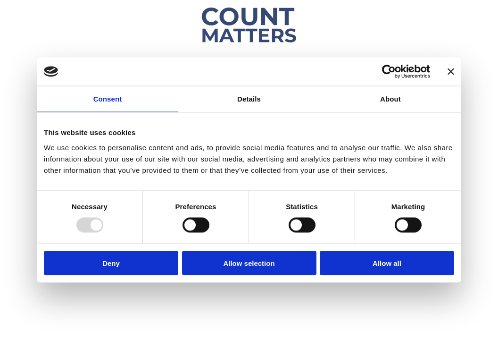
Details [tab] (249, 99)
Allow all (387, 263)
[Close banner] (451, 71)
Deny (111, 263)
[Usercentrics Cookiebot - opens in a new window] (389, 72)
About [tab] (390, 99)
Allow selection (248, 263)
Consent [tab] (107, 99)
